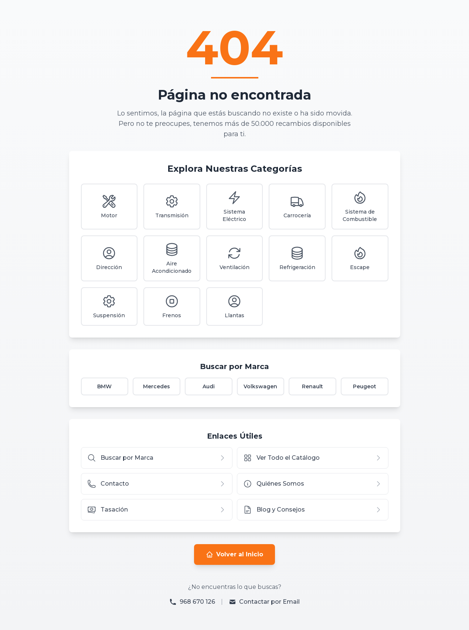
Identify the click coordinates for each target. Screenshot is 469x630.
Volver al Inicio (234, 554)
